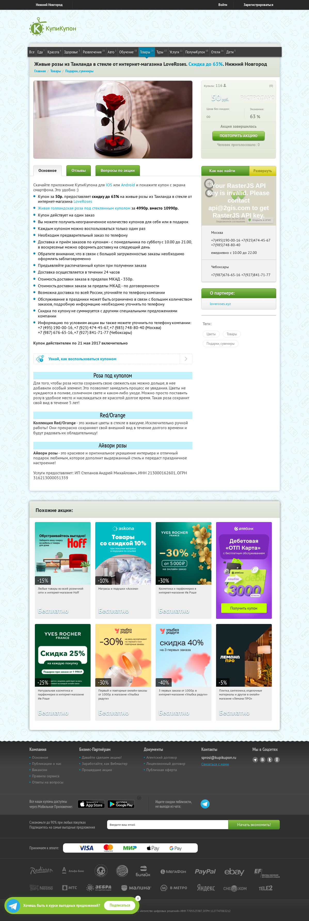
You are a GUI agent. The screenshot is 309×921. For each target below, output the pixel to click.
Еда (41, 51)
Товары (147, 51)
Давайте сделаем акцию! (102, 757)
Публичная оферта (161, 769)
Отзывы (79, 170)
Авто (112, 51)
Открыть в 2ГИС (261, 220)
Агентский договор (161, 757)
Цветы (211, 334)
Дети (231, 51)
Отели (217, 51)
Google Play (120, 804)
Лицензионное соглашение (230, 221)
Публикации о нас (46, 763)
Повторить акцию (238, 135)
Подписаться (120, 905)
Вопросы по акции (118, 170)
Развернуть (262, 171)
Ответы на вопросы (47, 782)
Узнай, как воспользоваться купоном (82, 359)
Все (32, 51)
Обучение (128, 51)
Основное (47, 170)
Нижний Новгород (49, 5)
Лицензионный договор (165, 763)
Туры (161, 51)
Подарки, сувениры (221, 343)
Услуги (176, 51)
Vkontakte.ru (262, 760)
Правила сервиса (45, 776)
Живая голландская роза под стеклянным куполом (84, 208)
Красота (54, 51)
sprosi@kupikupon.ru (218, 757)
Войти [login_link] (222, 5)
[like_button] (265, 86)
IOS (109, 184)
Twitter (270, 760)
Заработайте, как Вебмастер (105, 763)
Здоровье (72, 51)
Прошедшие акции (97, 769)
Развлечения (94, 51)
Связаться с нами (215, 764)
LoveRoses (83, 201)
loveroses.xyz (220, 303)
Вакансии (39, 769)
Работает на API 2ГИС (233, 218)
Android (128, 184)
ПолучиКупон (196, 51)
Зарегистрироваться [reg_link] (258, 5)
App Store (91, 804)
